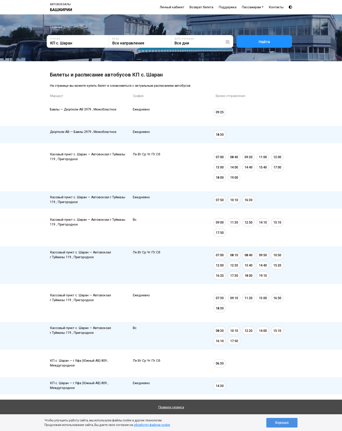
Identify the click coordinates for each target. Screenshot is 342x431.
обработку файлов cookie (152, 425)
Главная (56, 27)
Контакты (276, 7)
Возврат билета (201, 7)
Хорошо (282, 423)
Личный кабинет (172, 7)
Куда (115, 39)
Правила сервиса (171, 407)
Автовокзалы (60, 4)
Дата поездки (184, 39)
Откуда (55, 39)
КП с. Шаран (77, 27)
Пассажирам (251, 7)
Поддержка (227, 7)
